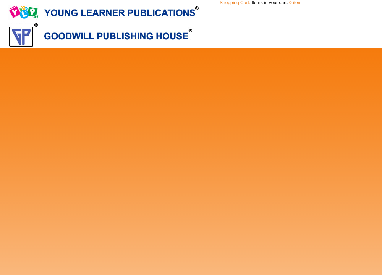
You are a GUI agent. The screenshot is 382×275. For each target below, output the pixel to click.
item (295, 2)
